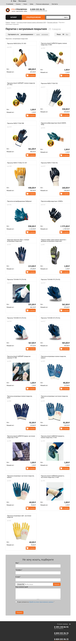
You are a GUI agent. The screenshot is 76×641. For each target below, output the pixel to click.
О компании (9, 4)
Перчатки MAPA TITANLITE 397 (17, 163)
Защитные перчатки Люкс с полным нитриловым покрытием (18, 240)
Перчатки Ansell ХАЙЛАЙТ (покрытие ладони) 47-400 (18, 357)
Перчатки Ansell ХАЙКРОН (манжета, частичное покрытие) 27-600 (52, 476)
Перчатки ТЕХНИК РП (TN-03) (50, 279)
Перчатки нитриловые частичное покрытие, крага (54, 396)
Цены (31, 4)
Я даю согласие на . (35, 602)
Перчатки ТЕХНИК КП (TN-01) (50, 318)
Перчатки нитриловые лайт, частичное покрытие (19, 516)
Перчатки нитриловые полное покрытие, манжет (53, 357)
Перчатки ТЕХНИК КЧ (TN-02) (16, 318)
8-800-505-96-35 (37, 9)
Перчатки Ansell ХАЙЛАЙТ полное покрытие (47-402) (21, 83)
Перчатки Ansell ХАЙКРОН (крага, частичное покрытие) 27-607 (21, 436)
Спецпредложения (34, 17)
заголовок (44, 34)
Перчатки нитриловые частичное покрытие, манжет (20, 476)
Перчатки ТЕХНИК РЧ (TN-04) (16, 279)
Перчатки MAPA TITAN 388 (15, 123)
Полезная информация (42, 4)
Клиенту (18, 4)
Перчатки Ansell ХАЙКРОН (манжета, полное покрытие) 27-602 (52, 436)
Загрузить (56, 584)
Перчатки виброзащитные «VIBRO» (52, 201)
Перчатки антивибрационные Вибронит (19, 201)
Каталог (14, 17)
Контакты (55, 4)
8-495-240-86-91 (61, 627)
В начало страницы (62, 624)
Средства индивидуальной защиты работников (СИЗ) (31, 22)
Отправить (19, 612)
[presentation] (44, 607)
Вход (14, 1)
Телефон (19, 570)
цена (38, 34)
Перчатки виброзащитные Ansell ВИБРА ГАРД (53, 123)
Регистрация (22, 1)
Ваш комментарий (22, 587)
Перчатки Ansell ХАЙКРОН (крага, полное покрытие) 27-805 (54, 44)
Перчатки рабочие (52, 22)
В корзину (32, 75)
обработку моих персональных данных (41, 602)
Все (67, 34)
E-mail (18, 577)
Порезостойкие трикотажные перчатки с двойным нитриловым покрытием (53, 240)
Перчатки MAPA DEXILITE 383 (16, 43)
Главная (8, 22)
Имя (17, 563)
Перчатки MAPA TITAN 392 (49, 83)
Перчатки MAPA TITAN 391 (49, 163)
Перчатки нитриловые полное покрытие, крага (19, 396)
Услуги (25, 4)
